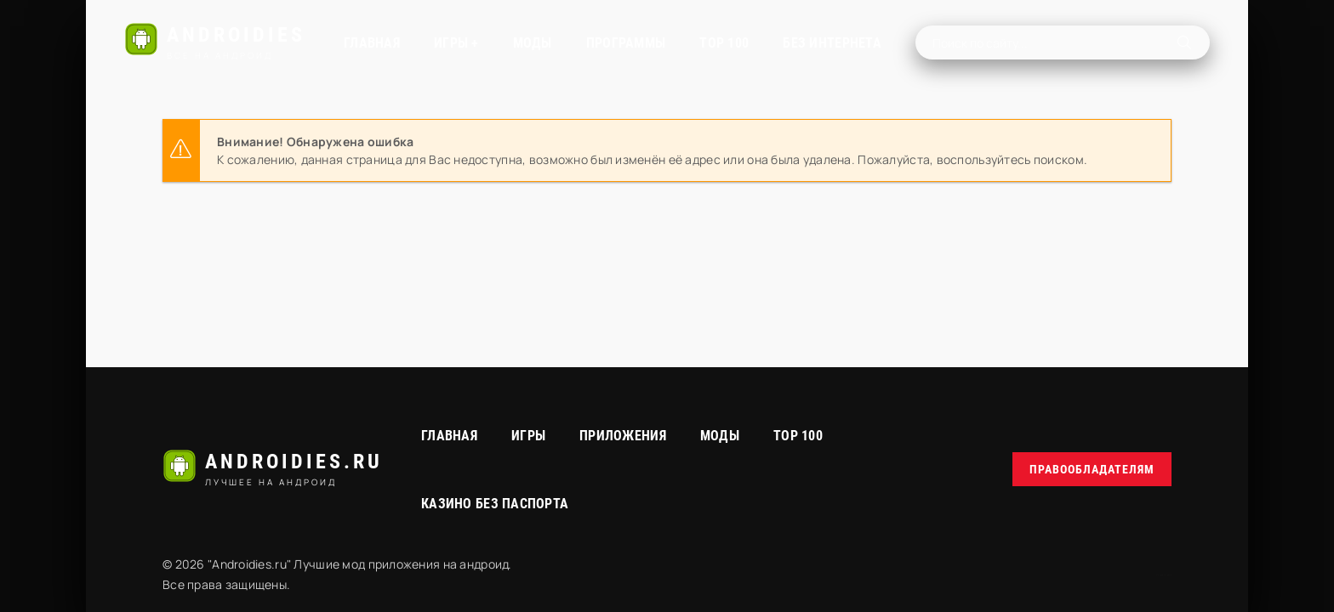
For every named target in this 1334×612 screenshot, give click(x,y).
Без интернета (832, 43)
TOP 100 (724, 43)
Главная (372, 43)
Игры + (456, 43)
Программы (626, 43)
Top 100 (798, 436)
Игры (528, 436)
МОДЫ (532, 43)
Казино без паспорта (494, 504)
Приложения (622, 436)
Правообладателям (1091, 469)
